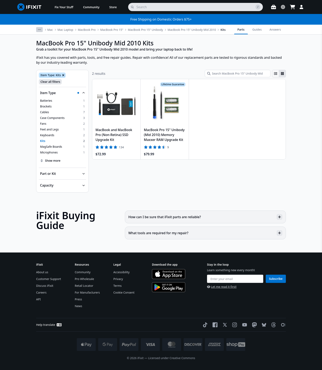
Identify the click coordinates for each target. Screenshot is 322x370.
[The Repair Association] (282, 324)
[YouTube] (243, 324)
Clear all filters (50, 82)
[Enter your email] (235, 279)
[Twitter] (224, 324)
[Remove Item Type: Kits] (63, 75)
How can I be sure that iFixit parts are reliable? (205, 217)
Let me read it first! (222, 287)
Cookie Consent (124, 292)
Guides (257, 29)
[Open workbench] (273, 7)
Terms (117, 286)
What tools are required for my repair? (205, 233)
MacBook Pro (87, 30)
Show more (50, 161)
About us (42, 272)
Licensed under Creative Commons (171, 358)
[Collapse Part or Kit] (62, 173)
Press (78, 299)
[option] (62, 101)
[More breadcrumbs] (39, 29)
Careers (41, 292)
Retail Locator (84, 286)
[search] (195, 7)
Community (83, 272)
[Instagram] (234, 324)
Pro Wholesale (84, 279)
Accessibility (121, 272)
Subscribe (276, 279)
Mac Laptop (65, 30)
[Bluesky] (263, 325)
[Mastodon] (253, 324)
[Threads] (272, 324)
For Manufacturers (87, 292)
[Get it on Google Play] (168, 287)
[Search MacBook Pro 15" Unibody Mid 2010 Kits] (237, 73)
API (38, 299)
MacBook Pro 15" (111, 30)
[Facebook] (214, 324)
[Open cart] (292, 7)
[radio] (275, 73)
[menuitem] (64, 7)
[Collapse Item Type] (62, 93)
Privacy (118, 279)
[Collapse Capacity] (62, 185)
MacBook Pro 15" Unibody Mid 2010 (192, 30)
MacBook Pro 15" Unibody (145, 30)
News (78, 306)
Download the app (165, 264)
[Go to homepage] (31, 7)
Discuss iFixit (44, 286)
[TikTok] (204, 324)
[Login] (301, 7)
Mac (50, 30)
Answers (275, 29)
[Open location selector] (283, 7)
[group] (279, 73)
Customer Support (48, 279)
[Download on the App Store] (168, 274)
